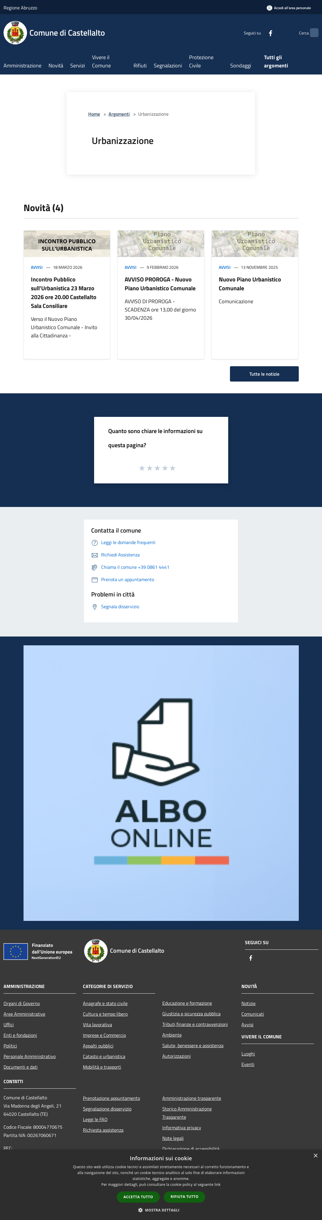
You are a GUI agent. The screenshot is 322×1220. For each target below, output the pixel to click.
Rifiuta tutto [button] (184, 1196)
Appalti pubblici (98, 1045)
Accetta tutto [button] (138, 1196)
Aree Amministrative (24, 1013)
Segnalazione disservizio (107, 1108)
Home (94, 113)
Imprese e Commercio (104, 1035)
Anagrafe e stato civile (105, 1003)
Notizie (248, 1003)
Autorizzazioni (176, 1056)
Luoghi (248, 1053)
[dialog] (161, 1185)
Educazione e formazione (187, 1003)
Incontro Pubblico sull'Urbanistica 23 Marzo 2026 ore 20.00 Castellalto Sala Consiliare (63, 292)
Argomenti (119, 113)
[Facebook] (259, 33)
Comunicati (252, 1013)
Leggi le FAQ (95, 1119)
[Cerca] (311, 33)
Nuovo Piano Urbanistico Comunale (250, 284)
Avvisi (37, 267)
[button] (161, 1210)
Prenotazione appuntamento (111, 1098)
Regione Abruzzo (20, 7)
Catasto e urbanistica (104, 1056)
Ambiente (172, 1034)
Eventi (247, 1064)
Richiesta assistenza (103, 1129)
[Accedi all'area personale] (288, 8)
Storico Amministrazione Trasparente (187, 1112)
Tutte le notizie (264, 373)
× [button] (315, 1156)
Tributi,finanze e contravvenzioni (195, 1024)
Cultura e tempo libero (105, 1013)
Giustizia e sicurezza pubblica (191, 1013)
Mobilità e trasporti (102, 1066)
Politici (10, 1045)
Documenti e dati (21, 1066)
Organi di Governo (22, 1003)
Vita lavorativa (97, 1024)
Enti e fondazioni (20, 1035)
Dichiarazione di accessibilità (190, 1148)
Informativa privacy (181, 1127)
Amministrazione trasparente (191, 1098)
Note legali (173, 1138)
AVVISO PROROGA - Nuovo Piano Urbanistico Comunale (160, 284)
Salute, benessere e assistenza (192, 1045)
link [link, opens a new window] (217, 1184)
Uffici (9, 1024)
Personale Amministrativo (30, 1056)
